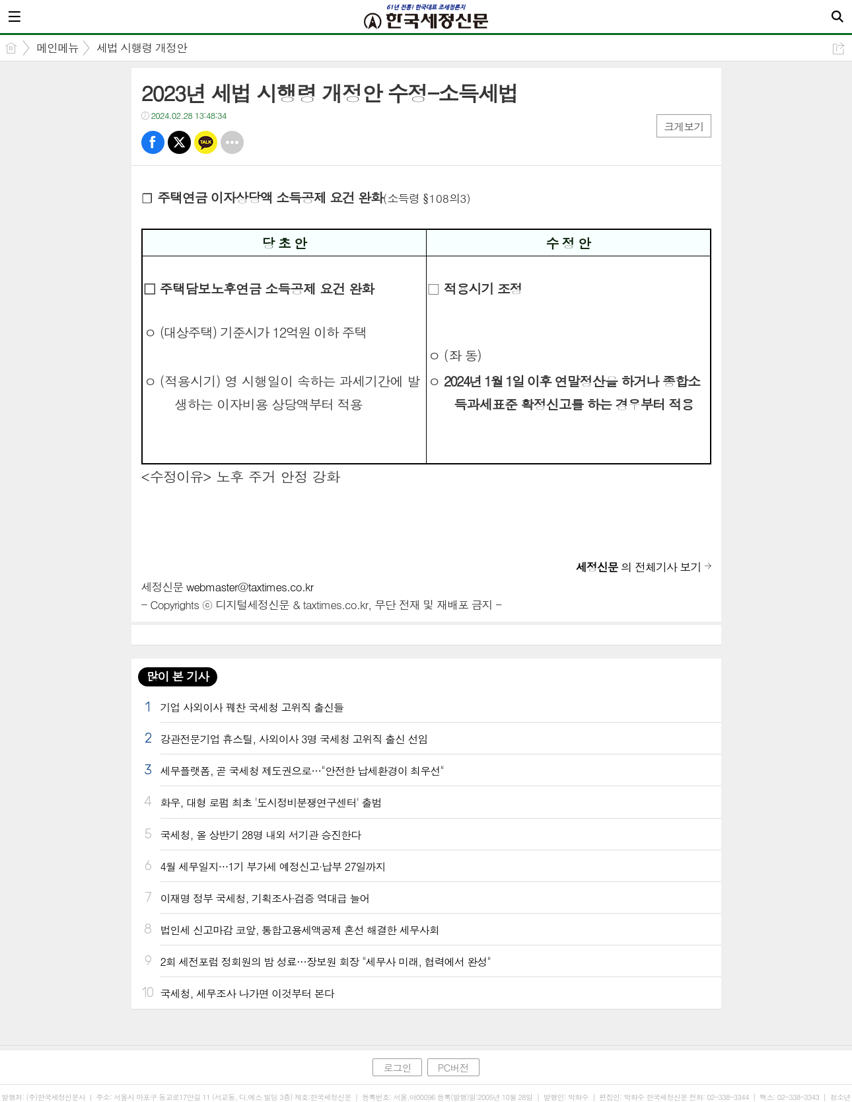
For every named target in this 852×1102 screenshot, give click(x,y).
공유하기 (838, 48)
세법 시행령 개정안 (141, 47)
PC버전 (453, 1067)
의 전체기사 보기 (638, 567)
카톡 (205, 142)
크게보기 (683, 126)
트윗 (179, 142)
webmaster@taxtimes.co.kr (249, 587)
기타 (232, 142)
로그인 (397, 1067)
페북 (152, 142)
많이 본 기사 (178, 676)
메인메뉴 (57, 47)
